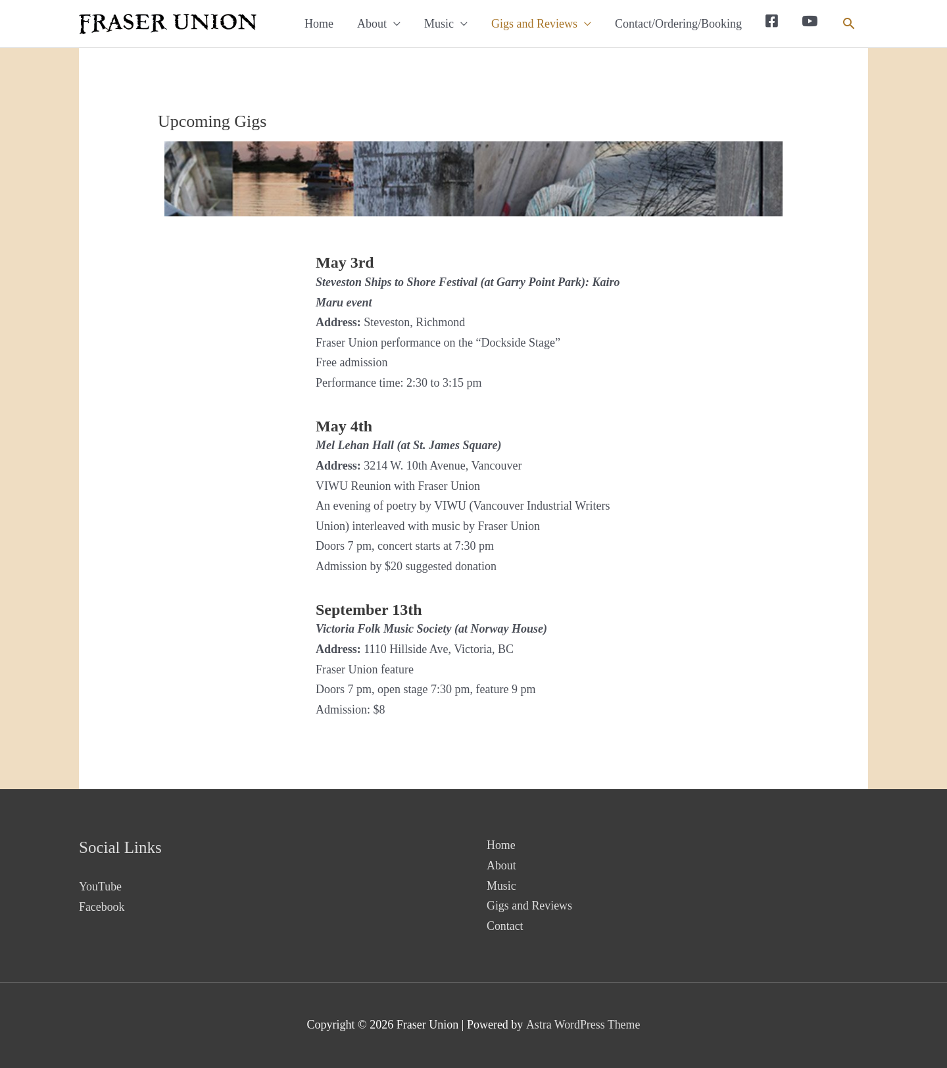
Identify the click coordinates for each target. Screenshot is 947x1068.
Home (318, 23)
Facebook (102, 906)
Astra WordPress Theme (583, 1024)
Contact (505, 926)
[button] (848, 23)
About (372, 23)
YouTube (100, 886)
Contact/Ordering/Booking (678, 23)
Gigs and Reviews (534, 23)
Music (439, 23)
